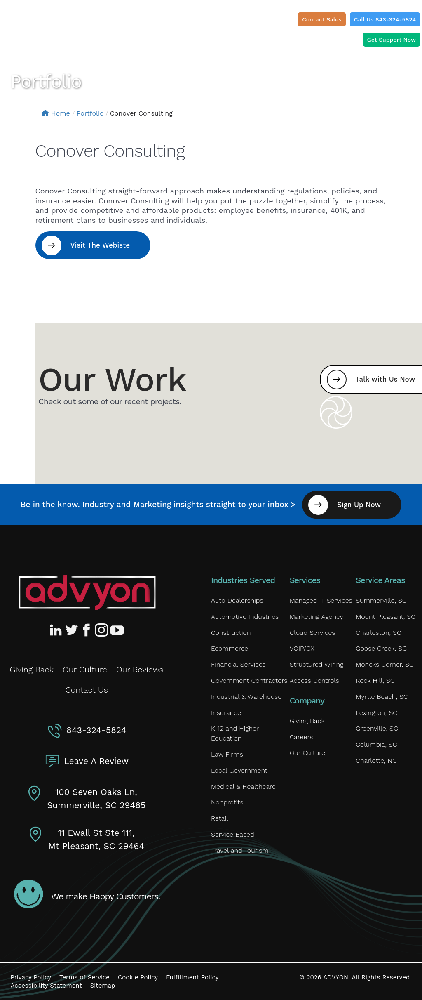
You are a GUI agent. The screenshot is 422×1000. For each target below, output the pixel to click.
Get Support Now (391, 39)
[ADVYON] (44, 22)
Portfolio (90, 113)
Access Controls (314, 680)
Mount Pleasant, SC (385, 616)
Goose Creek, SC (381, 648)
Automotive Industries (245, 616)
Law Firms (227, 754)
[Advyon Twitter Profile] (72, 630)
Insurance (226, 713)
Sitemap (102, 985)
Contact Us (86, 690)
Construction (231, 633)
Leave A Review (96, 761)
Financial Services (238, 664)
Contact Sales (322, 19)
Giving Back (32, 670)
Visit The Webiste (100, 245)
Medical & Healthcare (243, 786)
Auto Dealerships (237, 600)
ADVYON (335, 977)
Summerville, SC (381, 600)
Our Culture (85, 670)
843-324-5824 (96, 730)
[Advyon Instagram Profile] (101, 630)
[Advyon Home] (87, 592)
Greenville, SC (377, 728)
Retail (219, 818)
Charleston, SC (378, 633)
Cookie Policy (138, 977)
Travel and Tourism (240, 850)
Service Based (232, 834)
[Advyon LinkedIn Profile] (57, 630)
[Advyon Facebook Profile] (87, 630)
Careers (301, 737)
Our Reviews (140, 670)
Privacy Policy (31, 977)
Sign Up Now (359, 504)
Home (56, 113)
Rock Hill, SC (375, 680)
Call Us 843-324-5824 (385, 19)
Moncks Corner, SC (384, 664)
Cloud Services (312, 633)
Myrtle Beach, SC (382, 696)
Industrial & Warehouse (246, 696)
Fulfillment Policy (192, 977)
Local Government (239, 770)
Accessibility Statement (46, 985)
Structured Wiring (317, 664)
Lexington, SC (376, 713)
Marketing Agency (316, 616)
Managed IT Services (321, 600)
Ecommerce (229, 648)
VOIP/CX (302, 648)
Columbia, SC (376, 744)
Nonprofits (227, 802)
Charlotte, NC (376, 760)
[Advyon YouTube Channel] (116, 630)
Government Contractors (249, 680)
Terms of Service (84, 977)
